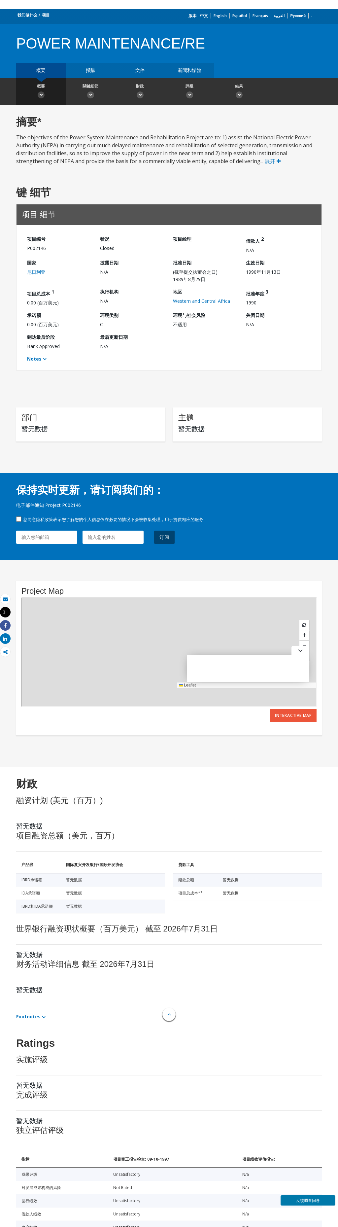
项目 (46, 15)
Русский (298, 15)
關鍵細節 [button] (90, 92)
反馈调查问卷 (308, 1200)
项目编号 (36, 239)
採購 (90, 70)
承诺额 (34, 315)
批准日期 (182, 263)
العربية (279, 15)
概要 (41, 70)
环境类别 (109, 315)
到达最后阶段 (41, 337)
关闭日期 (255, 315)
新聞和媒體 (189, 70)
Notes (34, 359)
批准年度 (257, 293)
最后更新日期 (114, 337)
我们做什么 (27, 15)
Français (260, 15)
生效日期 (255, 263)
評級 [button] (189, 92)
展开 (273, 161)
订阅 (164, 537)
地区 (177, 292)
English (220, 15)
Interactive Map (293, 715)
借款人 (255, 240)
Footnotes (28, 1016)
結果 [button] (239, 92)
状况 (104, 239)
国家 (31, 263)
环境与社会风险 (189, 315)
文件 (140, 70)
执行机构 (109, 292)
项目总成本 (40, 293)
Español (239, 15)
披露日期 (109, 263)
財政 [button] (139, 92)
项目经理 (182, 239)
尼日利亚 (36, 272)
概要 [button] (40, 92)
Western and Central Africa (201, 301)
